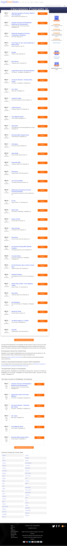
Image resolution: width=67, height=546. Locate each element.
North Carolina (28, 473)
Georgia (3, 478)
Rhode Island (27, 487)
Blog (12, 528)
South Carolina (28, 489)
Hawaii (3, 480)
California (4, 465)
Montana (27, 455)
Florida (3, 475)
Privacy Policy (13, 534)
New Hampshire (28, 463)
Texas (26, 497)
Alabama (4, 455)
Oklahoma (27, 480)
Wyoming (27, 515)
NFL (20, 2)
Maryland (4, 503)
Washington (27, 507)
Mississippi (4, 514)
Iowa (3, 491)
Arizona (3, 460)
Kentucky (4, 496)
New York (27, 470)
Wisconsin (27, 512)
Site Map (12, 535)
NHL (28, 2)
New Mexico (27, 468)
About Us (13, 527)
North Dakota (27, 475)
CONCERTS (36, 2)
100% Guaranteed (14, 531)
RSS (65, 526)
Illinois (3, 486)
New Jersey (27, 465)
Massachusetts (5, 506)
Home (12, 525)
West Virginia (27, 510)
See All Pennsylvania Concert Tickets (24, 339)
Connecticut (4, 470)
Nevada (26, 460)
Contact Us (13, 530)
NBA (23, 2)
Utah (26, 500)
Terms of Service (14, 537)
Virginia (26, 505)
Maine (3, 501)
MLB (25, 2)
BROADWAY (41, 2)
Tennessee (27, 495)
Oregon (26, 483)
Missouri (4, 516)
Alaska (3, 457)
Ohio (26, 478)
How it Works (13, 532)
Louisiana (4, 498)
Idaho (3, 483)
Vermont (27, 502)
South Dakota (28, 492)
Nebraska (27, 457)
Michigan (4, 509)
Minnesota (4, 511)
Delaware (4, 473)
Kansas (3, 493)
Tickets (42, 13)
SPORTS (31, 2)
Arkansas (4, 463)
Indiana (3, 488)
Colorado (4, 468)
